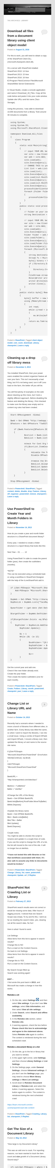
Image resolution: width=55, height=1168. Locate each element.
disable (24, 491)
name (27, 873)
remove (33, 494)
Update (20, 875)
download (28, 343)
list (23, 873)
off (8, 494)
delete (17, 491)
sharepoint (11, 346)
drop (30, 491)
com (15, 343)
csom (20, 343)
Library (36, 343)
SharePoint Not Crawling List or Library (19, 892)
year (19, 691)
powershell (24, 494)
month (31, 689)
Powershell (19, 489)
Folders (17, 689)
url (25, 875)
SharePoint (19, 340)
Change (10, 873)
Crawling (36, 1114)
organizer (15, 494)
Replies (32, 875)
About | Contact (14, 12)
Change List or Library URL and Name (19, 708)
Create (10, 689)
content (10, 491)
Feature (36, 491)
